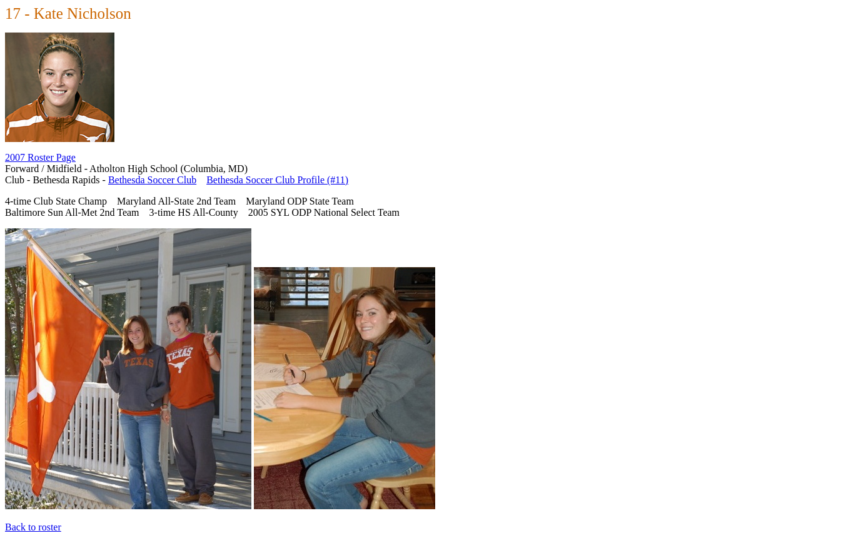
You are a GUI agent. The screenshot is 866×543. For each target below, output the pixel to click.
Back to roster (33, 527)
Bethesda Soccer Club (152, 180)
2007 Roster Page (40, 157)
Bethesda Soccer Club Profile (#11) (277, 180)
